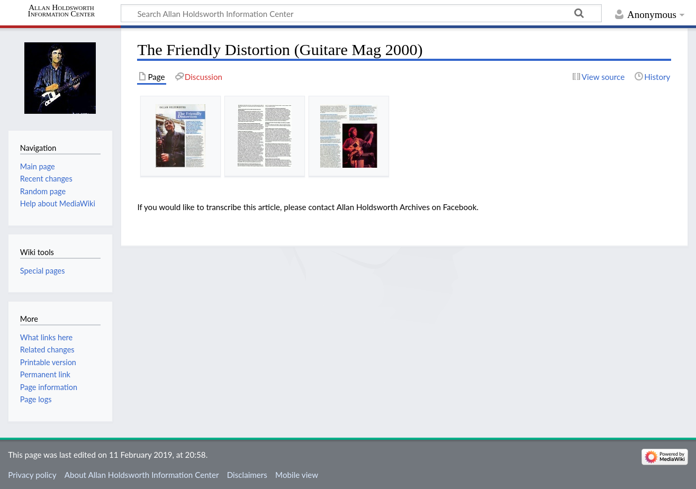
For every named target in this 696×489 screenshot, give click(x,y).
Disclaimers (247, 474)
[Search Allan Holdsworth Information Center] (361, 13)
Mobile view (296, 474)
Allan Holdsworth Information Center (61, 10)
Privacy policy (32, 474)
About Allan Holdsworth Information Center (142, 474)
